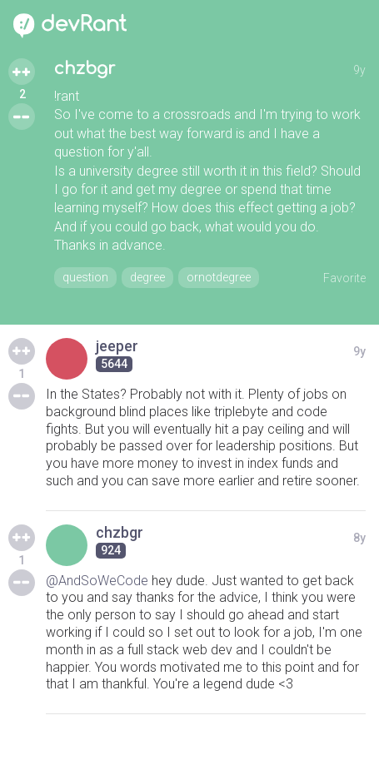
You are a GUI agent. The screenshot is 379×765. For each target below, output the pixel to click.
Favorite (344, 278)
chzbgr (84, 68)
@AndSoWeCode (97, 581)
